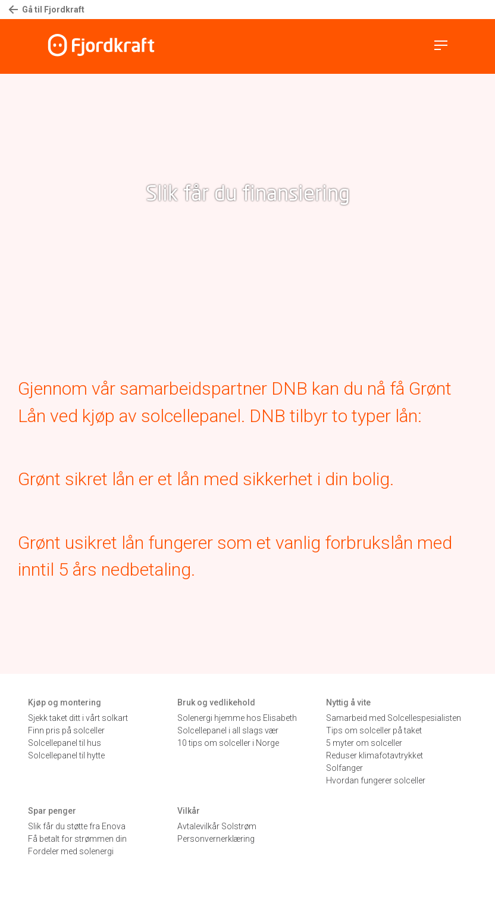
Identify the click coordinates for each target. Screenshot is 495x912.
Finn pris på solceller (66, 730)
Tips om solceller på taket (374, 730)
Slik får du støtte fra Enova (77, 826)
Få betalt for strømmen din (77, 839)
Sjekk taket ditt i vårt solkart (78, 718)
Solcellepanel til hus (64, 743)
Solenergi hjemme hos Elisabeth (237, 718)
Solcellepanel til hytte (66, 755)
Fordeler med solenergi (71, 851)
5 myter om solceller (364, 743)
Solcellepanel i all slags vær (227, 730)
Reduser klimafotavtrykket (374, 755)
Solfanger (344, 768)
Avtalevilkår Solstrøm (216, 826)
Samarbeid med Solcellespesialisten (393, 718)
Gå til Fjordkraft (47, 9)
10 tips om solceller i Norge (228, 743)
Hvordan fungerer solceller (375, 780)
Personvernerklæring (216, 839)
